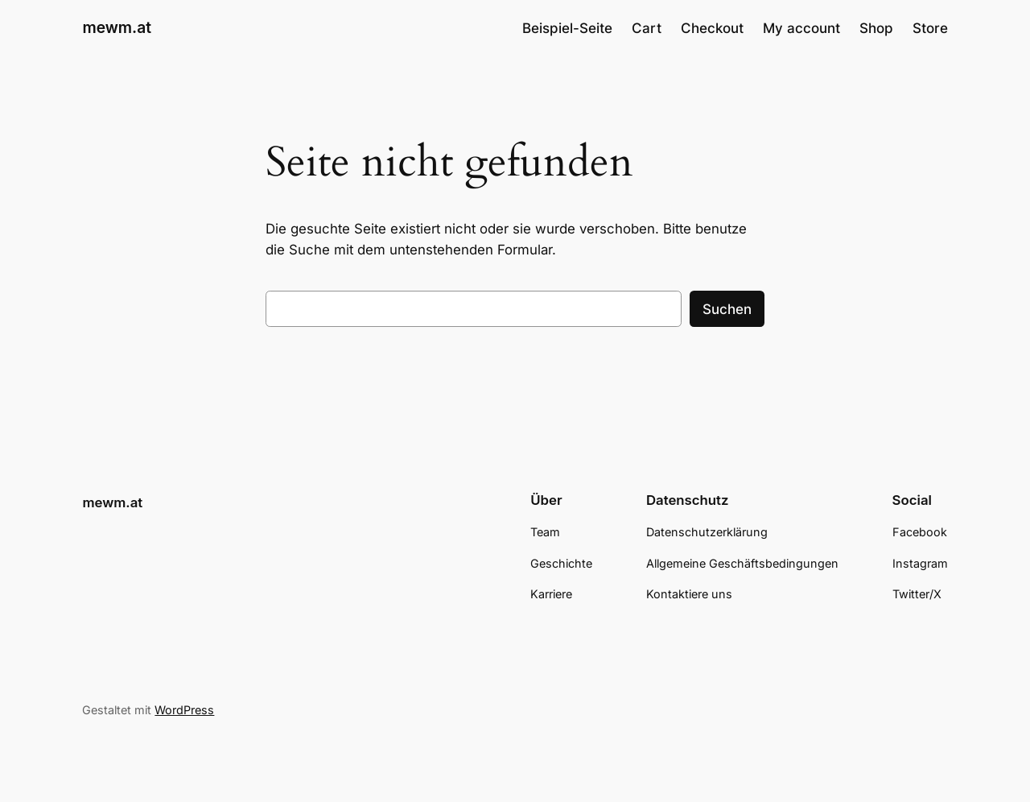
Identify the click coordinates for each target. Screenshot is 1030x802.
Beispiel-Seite (567, 28)
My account (801, 28)
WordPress (184, 710)
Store (930, 28)
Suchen (727, 309)
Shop (876, 28)
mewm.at (116, 27)
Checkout (712, 28)
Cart (646, 28)
